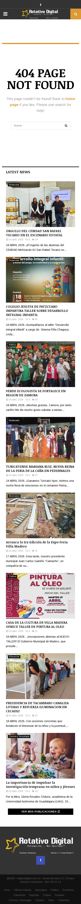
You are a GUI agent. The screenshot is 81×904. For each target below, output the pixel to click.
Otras (51, 900)
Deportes (34, 895)
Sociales (59, 895)
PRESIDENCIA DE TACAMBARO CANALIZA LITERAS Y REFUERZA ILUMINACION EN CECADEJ (37, 707)
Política (12, 345)
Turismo (39, 900)
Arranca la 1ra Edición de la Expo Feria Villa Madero (37, 544)
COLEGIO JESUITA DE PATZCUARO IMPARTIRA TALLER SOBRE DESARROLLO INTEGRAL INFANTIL (37, 310)
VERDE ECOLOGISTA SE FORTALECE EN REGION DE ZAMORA (36, 393)
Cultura (12, 576)
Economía (68, 890)
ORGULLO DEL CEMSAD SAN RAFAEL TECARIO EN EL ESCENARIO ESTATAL (34, 233)
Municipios (14, 496)
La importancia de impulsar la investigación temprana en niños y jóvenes (40, 784)
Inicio (7, 890)
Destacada (14, 185)
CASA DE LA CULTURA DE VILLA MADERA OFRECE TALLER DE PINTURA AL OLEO (36, 624)
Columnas (63, 900)
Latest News (18, 172)
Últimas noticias (22, 890)
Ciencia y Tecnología (19, 736)
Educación (14, 657)
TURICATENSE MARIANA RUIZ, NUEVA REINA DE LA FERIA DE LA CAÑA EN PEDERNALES (40, 468)
